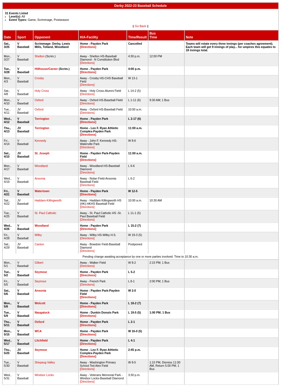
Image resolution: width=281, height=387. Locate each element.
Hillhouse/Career (46, 68)
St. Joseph (42, 153)
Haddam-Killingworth (48, 200)
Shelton (39, 56)
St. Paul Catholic (45, 213)
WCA (38, 331)
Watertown (42, 191)
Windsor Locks (44, 375)
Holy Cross (42, 90)
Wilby (38, 235)
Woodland (41, 165)
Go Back (140, 26)
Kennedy (40, 140)
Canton (39, 244)
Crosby (39, 78)
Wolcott (40, 303)
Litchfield (41, 340)
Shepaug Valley (45, 362)
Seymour (41, 272)
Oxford (39, 100)
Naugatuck (42, 312)
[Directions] (88, 47)
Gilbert (39, 262)
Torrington (42, 118)
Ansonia (40, 178)
